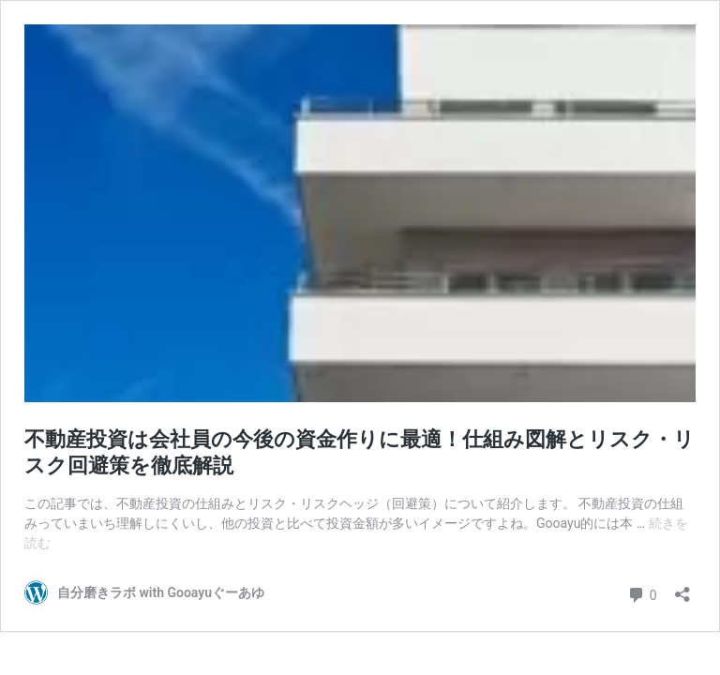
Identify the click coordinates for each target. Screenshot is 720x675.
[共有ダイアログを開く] (682, 588)
